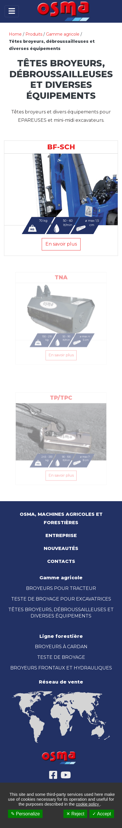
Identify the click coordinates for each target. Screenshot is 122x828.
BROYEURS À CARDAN (61, 646)
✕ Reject (75, 813)
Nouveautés (61, 548)
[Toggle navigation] (12, 11)
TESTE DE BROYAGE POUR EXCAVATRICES (61, 599)
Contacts (61, 561)
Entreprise (61, 535)
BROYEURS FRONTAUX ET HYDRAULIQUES (61, 668)
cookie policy (88, 804)
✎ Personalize (25, 813)
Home (15, 34)
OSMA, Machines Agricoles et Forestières (61, 518)
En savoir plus (61, 244)
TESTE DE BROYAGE (61, 657)
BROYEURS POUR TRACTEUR (61, 588)
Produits (33, 34)
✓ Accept (101, 813)
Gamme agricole (62, 34)
